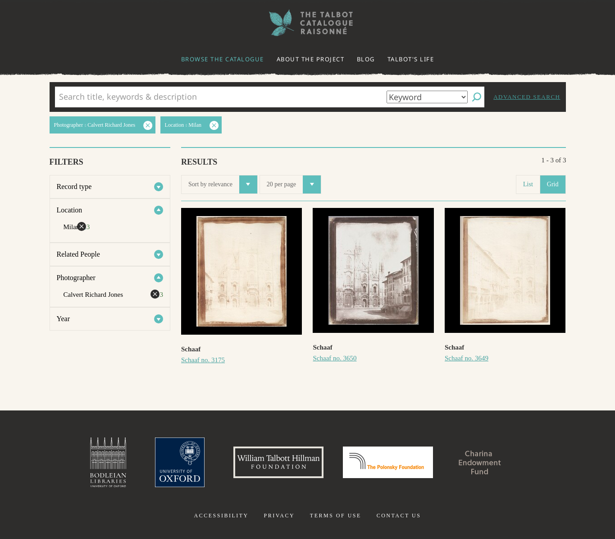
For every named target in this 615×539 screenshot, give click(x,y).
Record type (74, 186)
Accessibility (221, 515)
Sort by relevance (222, 184)
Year (63, 318)
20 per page (294, 184)
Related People (78, 254)
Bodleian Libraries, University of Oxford (108, 462)
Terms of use (335, 515)
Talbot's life (410, 59)
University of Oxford (180, 462)
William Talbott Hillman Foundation (278, 462)
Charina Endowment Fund (480, 462)
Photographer (76, 277)
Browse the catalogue (222, 59)
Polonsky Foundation (388, 462)
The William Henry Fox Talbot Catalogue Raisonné (308, 23)
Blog (366, 59)
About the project (311, 59)
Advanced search (526, 96)
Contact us (399, 515)
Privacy (279, 515)
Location (69, 210)
